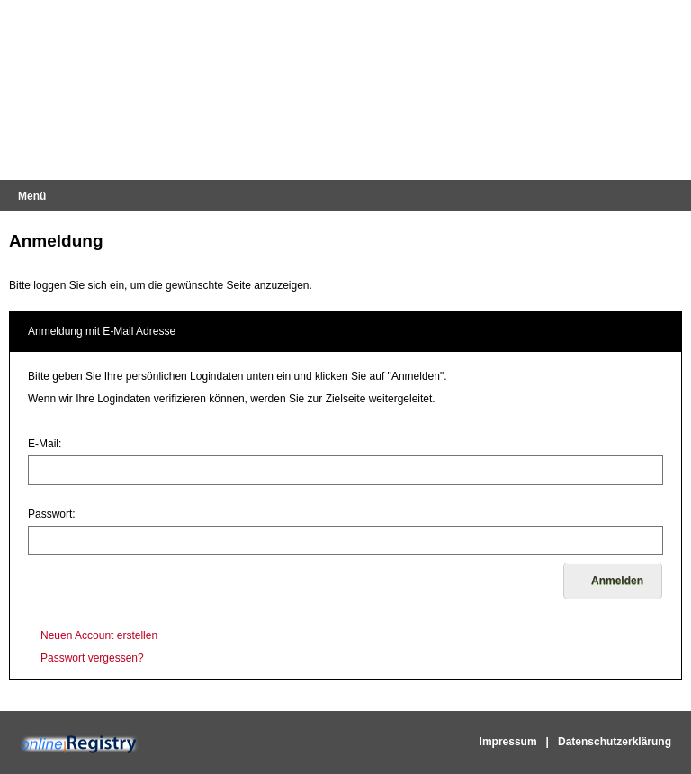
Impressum (508, 741)
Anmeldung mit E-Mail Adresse (101, 331)
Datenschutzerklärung (614, 741)
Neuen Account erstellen (98, 635)
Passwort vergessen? (92, 658)
